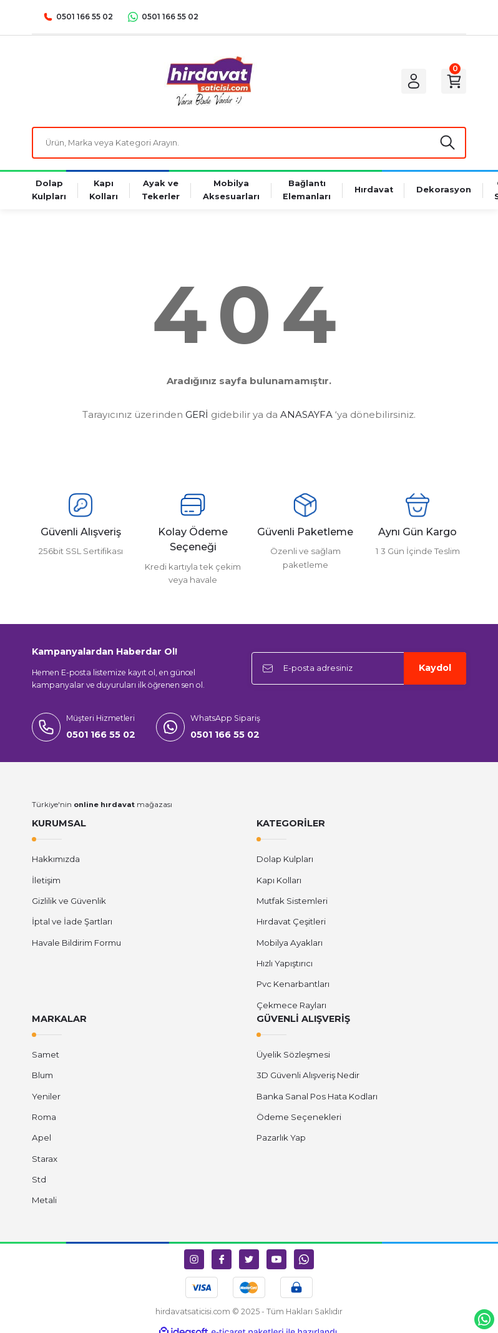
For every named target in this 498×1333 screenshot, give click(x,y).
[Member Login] (410, 81)
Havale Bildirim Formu (76, 944)
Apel (41, 1140)
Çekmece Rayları (291, 1007)
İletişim (46, 882)
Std (39, 1181)
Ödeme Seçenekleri (298, 1119)
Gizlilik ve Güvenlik (69, 903)
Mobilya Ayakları (289, 944)
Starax (44, 1161)
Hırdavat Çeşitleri (291, 924)
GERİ (196, 416)
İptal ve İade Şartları (72, 924)
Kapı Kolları (278, 882)
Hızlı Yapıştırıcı (284, 965)
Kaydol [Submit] (435, 670)
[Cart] (452, 81)
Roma (44, 1119)
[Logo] (206, 81)
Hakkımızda (56, 861)
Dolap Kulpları (284, 861)
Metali (44, 1202)
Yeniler (46, 1098)
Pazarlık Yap (281, 1140)
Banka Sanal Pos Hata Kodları (317, 1098)
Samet (45, 1057)
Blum (42, 1078)
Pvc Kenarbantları (293, 986)
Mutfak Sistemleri (292, 903)
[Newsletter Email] (358, 670)
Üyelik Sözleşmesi (293, 1057)
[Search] (249, 144)
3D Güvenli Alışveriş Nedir (307, 1078)
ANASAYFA (306, 416)
